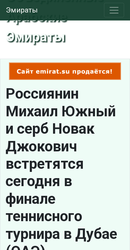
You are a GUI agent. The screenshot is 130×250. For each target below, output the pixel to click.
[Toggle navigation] (114, 10)
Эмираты (22, 10)
